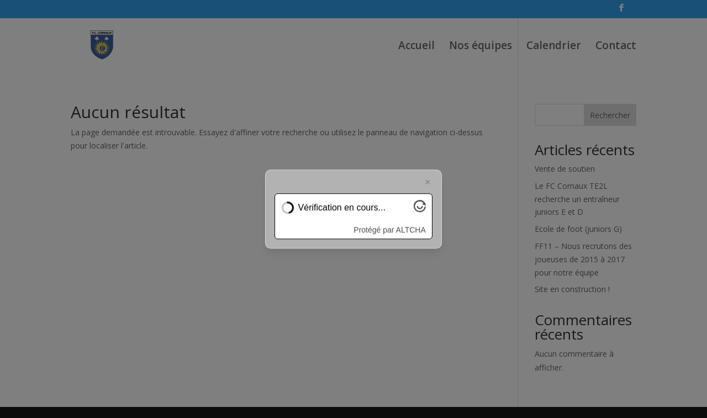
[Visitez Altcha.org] (420, 209)
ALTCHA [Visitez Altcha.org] (411, 229)
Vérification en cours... (342, 208)
